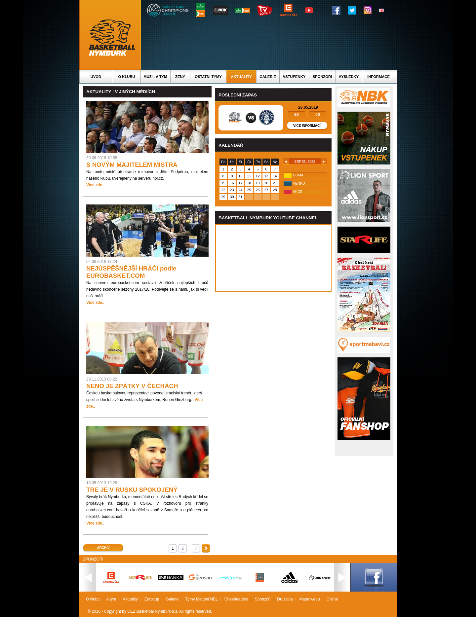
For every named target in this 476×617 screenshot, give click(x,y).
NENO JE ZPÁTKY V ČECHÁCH (132, 385)
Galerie (267, 77)
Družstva (285, 599)
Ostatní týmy (208, 77)
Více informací (307, 125)
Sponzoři (322, 77)
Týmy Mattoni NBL (201, 599)
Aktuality (241, 77)
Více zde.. (95, 185)
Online (332, 599)
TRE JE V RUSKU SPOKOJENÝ (132, 489)
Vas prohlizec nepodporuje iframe (273, 258)
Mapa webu (309, 599)
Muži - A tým (155, 77)
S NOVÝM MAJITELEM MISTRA (132, 164)
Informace (378, 77)
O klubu (126, 77)
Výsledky (349, 77)
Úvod (96, 77)
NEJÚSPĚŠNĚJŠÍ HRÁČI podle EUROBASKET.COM (131, 272)
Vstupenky (294, 77)
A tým (111, 599)
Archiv (103, 548)
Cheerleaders (236, 599)
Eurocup (151, 599)
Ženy (180, 77)
